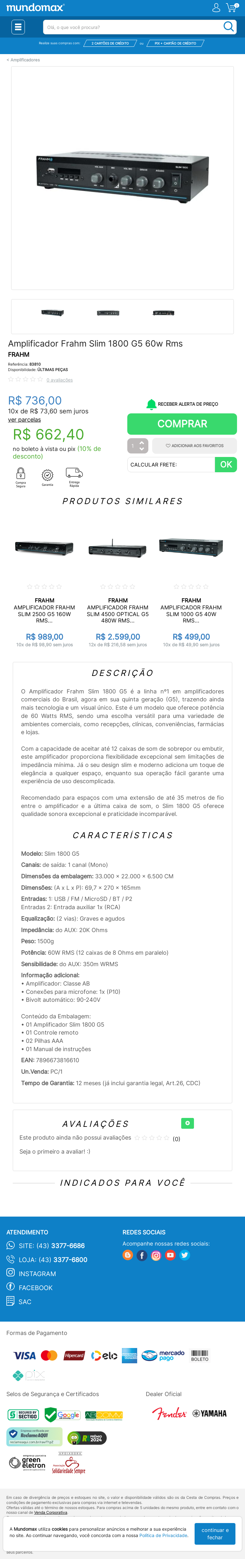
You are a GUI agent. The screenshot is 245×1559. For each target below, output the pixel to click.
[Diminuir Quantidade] (141, 449)
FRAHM (18, 354)
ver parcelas (24, 419)
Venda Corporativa (50, 1512)
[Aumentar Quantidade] (141, 443)
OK (226, 464)
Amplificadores (25, 60)
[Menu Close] (18, 27)
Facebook (36, 1288)
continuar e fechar (215, 1534)
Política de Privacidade (163, 1535)
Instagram (37, 1274)
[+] (187, 1123)
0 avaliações (60, 380)
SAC (25, 1302)
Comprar (182, 424)
